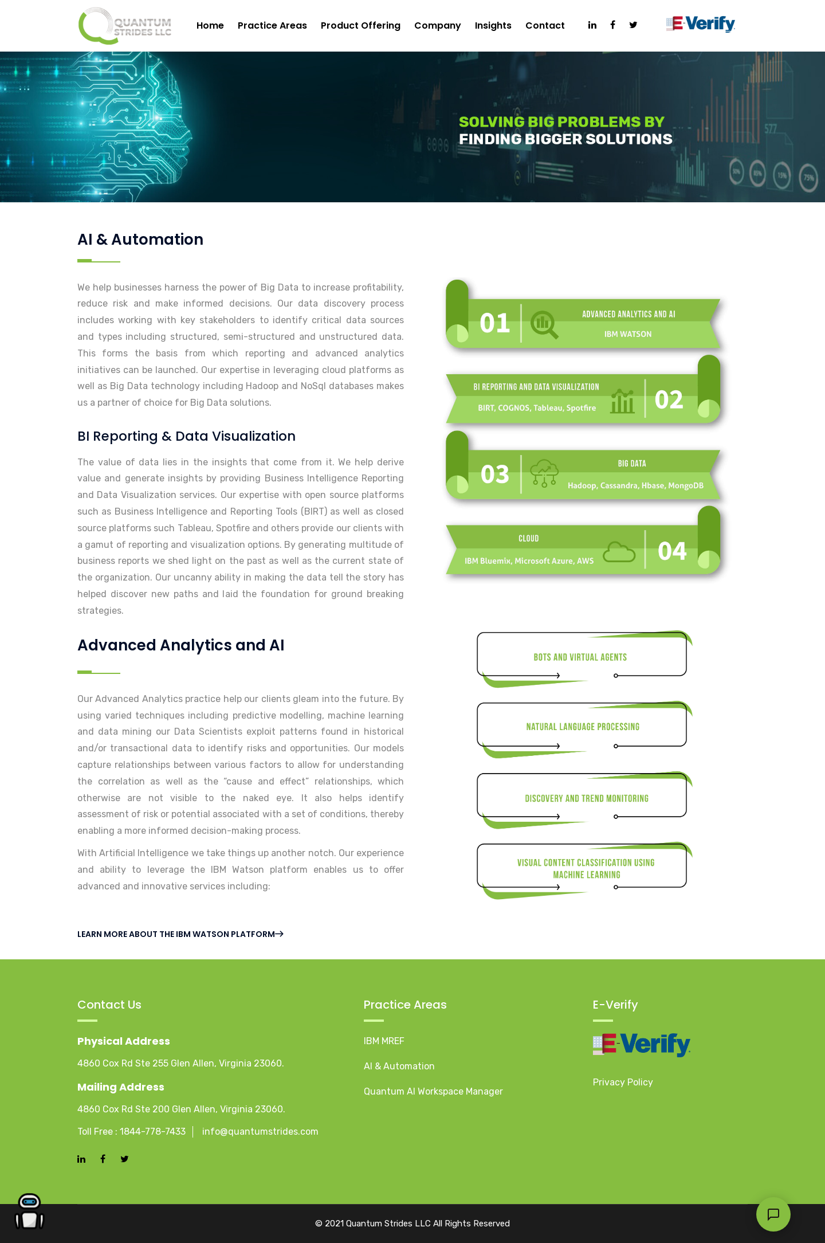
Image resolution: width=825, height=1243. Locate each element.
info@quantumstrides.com (260, 1131)
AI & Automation (399, 1066)
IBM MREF (384, 1041)
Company (437, 25)
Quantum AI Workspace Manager (433, 1091)
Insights (493, 25)
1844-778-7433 (153, 1131)
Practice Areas (272, 25)
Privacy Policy (623, 1082)
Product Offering (360, 25)
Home (210, 25)
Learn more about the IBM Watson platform (180, 934)
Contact (545, 25)
